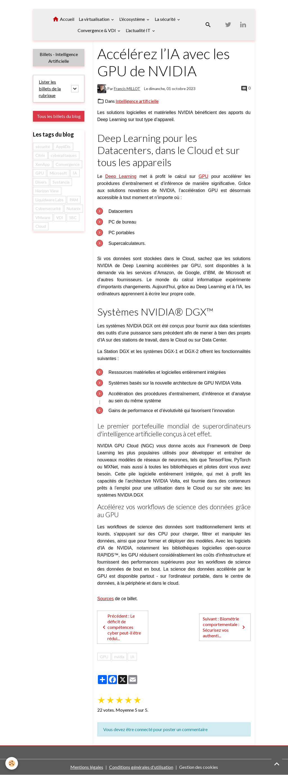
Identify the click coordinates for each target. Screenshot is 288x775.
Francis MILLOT (127, 88)
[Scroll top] (277, 764)
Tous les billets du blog (59, 116)
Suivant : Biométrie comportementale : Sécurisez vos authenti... (225, 627)
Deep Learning (120, 176)
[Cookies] (12, 763)
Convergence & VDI (97, 30)
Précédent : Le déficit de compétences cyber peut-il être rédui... (121, 627)
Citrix (40, 155)
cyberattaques (64, 155)
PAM (73, 199)
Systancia (61, 182)
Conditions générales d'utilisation (141, 767)
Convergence (68, 164)
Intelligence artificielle (137, 101)
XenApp (42, 164)
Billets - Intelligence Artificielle (59, 58)
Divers (41, 182)
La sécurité (165, 19)
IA (132, 656)
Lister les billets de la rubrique (50, 88)
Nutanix (73, 208)
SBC (73, 217)
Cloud (40, 226)
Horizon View (47, 191)
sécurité (42, 146)
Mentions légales (86, 767)
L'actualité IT (138, 30)
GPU (203, 176)
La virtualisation (94, 19)
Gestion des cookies (198, 767)
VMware (42, 217)
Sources (105, 598)
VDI (59, 217)
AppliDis (63, 146)
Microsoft (58, 173)
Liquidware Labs (49, 199)
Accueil (63, 19)
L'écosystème (132, 19)
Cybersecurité (48, 208)
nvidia (119, 656)
